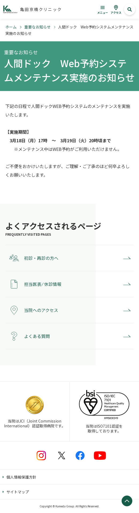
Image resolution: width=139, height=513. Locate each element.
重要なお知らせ (37, 27)
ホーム (11, 27)
